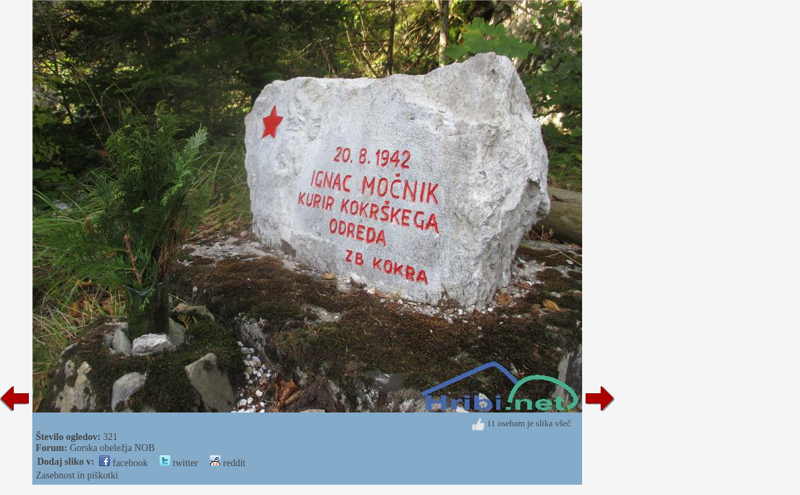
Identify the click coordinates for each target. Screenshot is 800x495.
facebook (123, 463)
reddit (227, 463)
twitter (178, 463)
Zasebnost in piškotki (77, 475)
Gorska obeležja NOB (112, 448)
